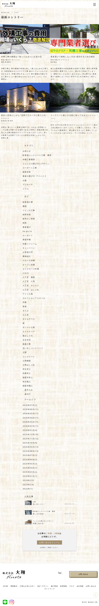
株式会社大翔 (6, 12)
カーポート (28, 235)
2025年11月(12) (31, 438)
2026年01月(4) (30, 430)
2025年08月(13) (31, 451)
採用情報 (63, 586)
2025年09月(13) (31, 447)
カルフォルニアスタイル (34, 298)
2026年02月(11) (31, 426)
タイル (26, 310)
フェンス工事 (29, 210)
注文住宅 (27, 339)
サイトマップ (49, 589)
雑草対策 (27, 171)
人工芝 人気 (29, 281)
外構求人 (27, 373)
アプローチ (28, 184)
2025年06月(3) (30, 459)
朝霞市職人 (28, 385)
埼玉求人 (27, 369)
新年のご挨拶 (29, 218)
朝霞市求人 (28, 377)
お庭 (25, 180)
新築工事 (27, 344)
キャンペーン (29, 248)
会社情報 (80, 586)
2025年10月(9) (30, 442)
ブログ (71, 586)
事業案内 (14, 586)
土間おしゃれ (29, 364)
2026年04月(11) (31, 417)
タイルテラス (29, 318)
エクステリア (29, 331)
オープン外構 (29, 264)
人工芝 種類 (29, 277)
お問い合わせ (91, 586)
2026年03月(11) (31, 421)
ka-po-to (27, 231)
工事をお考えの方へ (27, 586)
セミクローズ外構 (31, 268)
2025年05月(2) (30, 463)
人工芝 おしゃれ (31, 289)
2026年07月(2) (30, 405)
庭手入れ (28, 389)
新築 (25, 306)
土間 (25, 352)
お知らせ (27, 151)
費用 (25, 206)
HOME (5, 586)
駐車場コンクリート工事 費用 (37, 155)
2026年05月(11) (31, 413)
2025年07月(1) (30, 455)
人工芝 (26, 314)
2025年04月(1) (30, 467)
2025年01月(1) (30, 476)
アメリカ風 (28, 293)
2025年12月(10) (31, 434)
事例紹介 (27, 256)
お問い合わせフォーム (49, 542)
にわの (26, 273)
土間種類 (27, 360)
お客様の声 (28, 252)
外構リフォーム (30, 243)
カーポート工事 (30, 167)
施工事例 (54, 586)
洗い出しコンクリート (33, 348)
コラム (26, 188)
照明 (25, 222)
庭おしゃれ (28, 335)
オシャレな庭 (29, 327)
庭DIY (27, 394)
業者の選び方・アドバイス (34, 176)
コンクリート (29, 356)
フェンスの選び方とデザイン (36, 163)
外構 (25, 302)
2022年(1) (28, 488)
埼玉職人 (27, 381)
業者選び (27, 227)
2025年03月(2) (30, 472)
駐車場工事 (28, 202)
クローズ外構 (29, 260)
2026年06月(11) (31, 409)
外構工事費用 (29, 159)
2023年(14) (28, 484)
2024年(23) (28, 480)
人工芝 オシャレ (31, 285)
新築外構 (27, 239)
